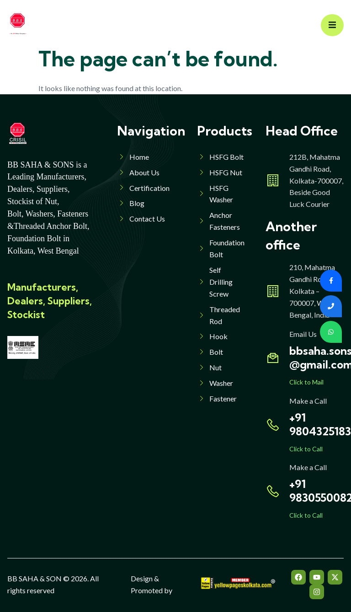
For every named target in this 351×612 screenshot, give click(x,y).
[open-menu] (332, 25)
